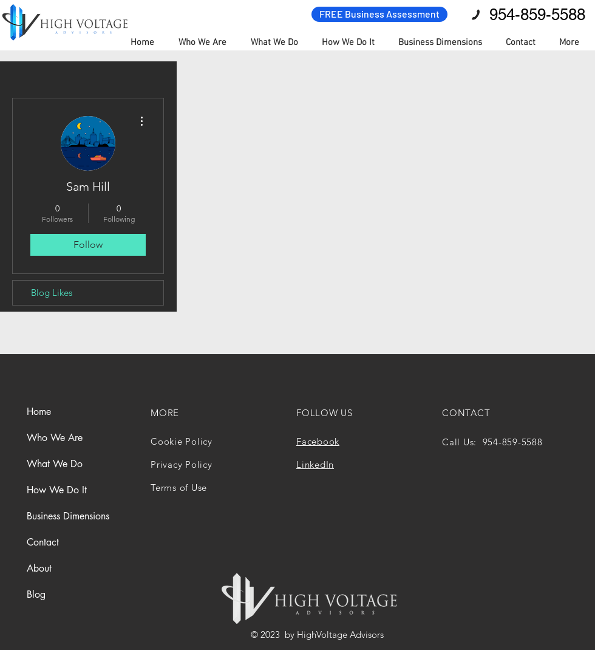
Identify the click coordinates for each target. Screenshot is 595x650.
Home (39, 411)
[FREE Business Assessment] (379, 14)
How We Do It (57, 490)
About (39, 568)
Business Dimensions (68, 516)
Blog (36, 594)
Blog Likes (51, 292)
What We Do (55, 463)
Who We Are (55, 437)
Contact (43, 542)
